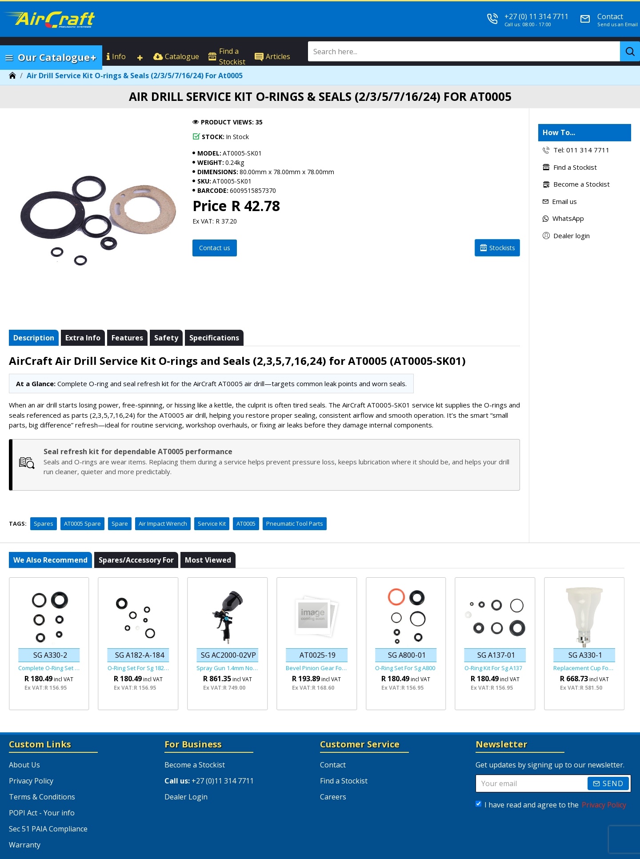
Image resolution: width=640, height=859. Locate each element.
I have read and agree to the (552, 783)
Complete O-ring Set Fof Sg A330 (49, 646)
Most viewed (208, 538)
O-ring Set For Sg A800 (405, 646)
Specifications (214, 327)
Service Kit (212, 501)
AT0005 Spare (82, 501)
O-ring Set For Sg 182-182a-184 (138, 646)
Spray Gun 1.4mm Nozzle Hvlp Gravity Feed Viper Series (227, 646)
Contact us (214, 248)
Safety (166, 327)
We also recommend (50, 538)
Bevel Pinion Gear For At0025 (317, 646)
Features (127, 327)
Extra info (82, 327)
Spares (43, 501)
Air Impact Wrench (163, 501)
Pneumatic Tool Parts (294, 501)
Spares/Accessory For (136, 538)
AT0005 (246, 501)
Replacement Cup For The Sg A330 (584, 646)
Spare (120, 501)
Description (33, 327)
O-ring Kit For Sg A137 (493, 646)
